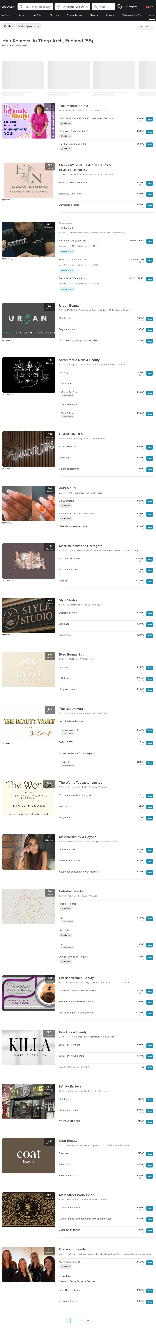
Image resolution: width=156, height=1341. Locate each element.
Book (149, 119)
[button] (35, 6)
